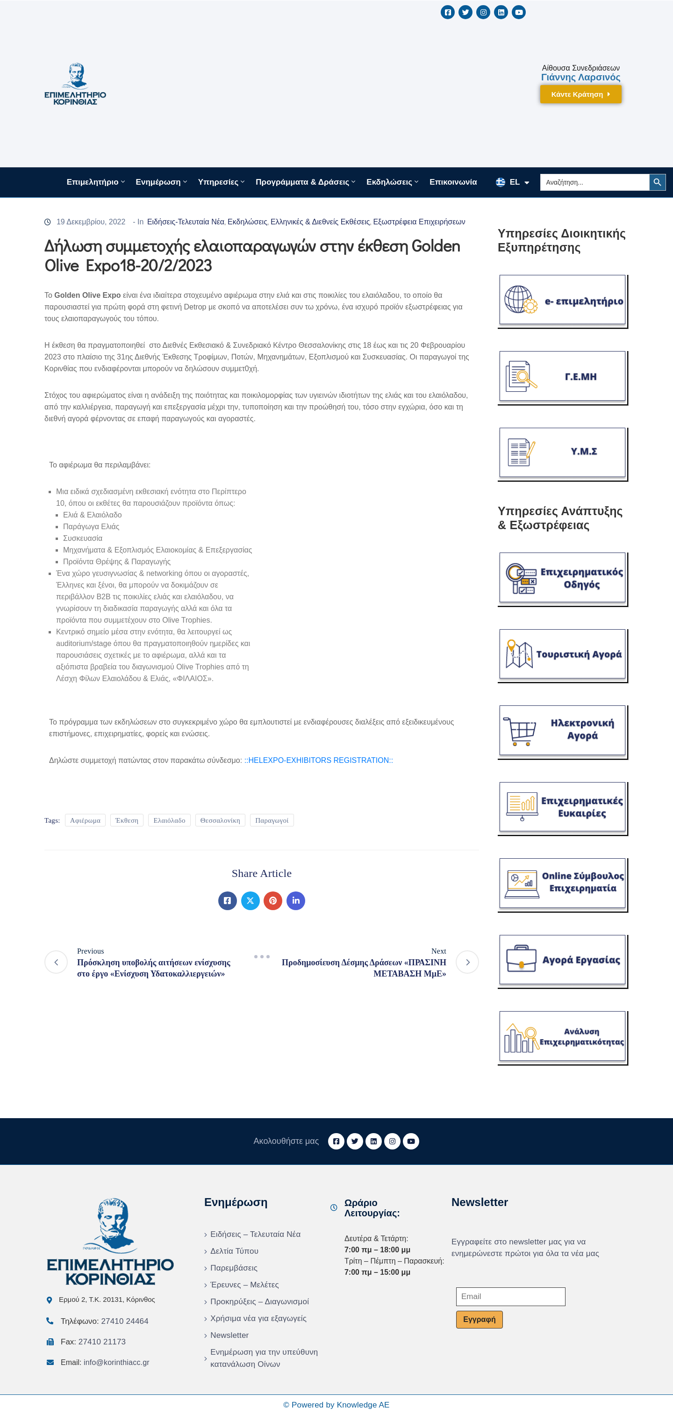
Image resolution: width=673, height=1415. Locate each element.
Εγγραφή (479, 1319)
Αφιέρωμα (85, 820)
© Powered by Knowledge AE (336, 1405)
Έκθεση (126, 820)
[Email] (511, 1296)
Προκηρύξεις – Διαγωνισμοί (259, 1301)
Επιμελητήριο (97, 182)
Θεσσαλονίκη (220, 820)
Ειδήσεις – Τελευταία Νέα (255, 1234)
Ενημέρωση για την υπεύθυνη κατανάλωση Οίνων (264, 1358)
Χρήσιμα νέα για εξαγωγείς (258, 1318)
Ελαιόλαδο (169, 820)
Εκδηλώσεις (393, 182)
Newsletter (229, 1335)
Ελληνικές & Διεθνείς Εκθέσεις (320, 222)
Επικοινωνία (453, 182)
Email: (105, 1362)
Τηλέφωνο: (105, 1321)
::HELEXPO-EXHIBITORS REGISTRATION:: (319, 760)
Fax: (93, 1341)
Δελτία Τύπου (234, 1251)
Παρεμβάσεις (234, 1268)
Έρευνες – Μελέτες (244, 1284)
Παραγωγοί (271, 820)
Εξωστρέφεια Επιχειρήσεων (419, 222)
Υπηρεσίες (222, 182)
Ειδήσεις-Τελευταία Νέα (185, 222)
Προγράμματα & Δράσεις (306, 182)
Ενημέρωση (162, 182)
